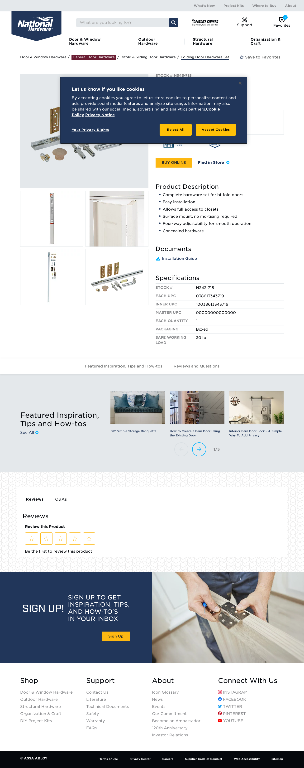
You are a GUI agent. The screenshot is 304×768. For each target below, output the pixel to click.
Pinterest (232, 713)
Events (158, 706)
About (290, 6)
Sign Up (116, 636)
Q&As (61, 499)
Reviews (35, 499)
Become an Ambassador (176, 721)
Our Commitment (169, 713)
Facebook (232, 699)
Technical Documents (107, 706)
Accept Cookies (216, 129)
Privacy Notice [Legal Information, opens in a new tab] (100, 115)
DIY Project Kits (36, 721)
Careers (167, 759)
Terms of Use (109, 759)
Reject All (176, 129)
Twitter (230, 706)
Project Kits (233, 6)
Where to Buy (264, 6)
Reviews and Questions (196, 366)
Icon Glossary (165, 692)
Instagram (233, 692)
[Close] (240, 83)
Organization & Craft (266, 41)
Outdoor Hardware (148, 41)
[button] (174, 163)
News (157, 699)
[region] (153, 110)
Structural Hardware (203, 41)
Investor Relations (170, 735)
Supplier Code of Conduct (203, 759)
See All (29, 432)
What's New (204, 6)
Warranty (95, 721)
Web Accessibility (247, 759)
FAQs (91, 728)
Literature (96, 699)
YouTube (230, 721)
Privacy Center (140, 759)
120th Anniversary (170, 728)
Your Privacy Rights (90, 130)
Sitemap (277, 759)
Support (100, 680)
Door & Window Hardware (85, 41)
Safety (92, 713)
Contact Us (97, 692)
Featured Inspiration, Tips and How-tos (123, 366)
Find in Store (213, 162)
